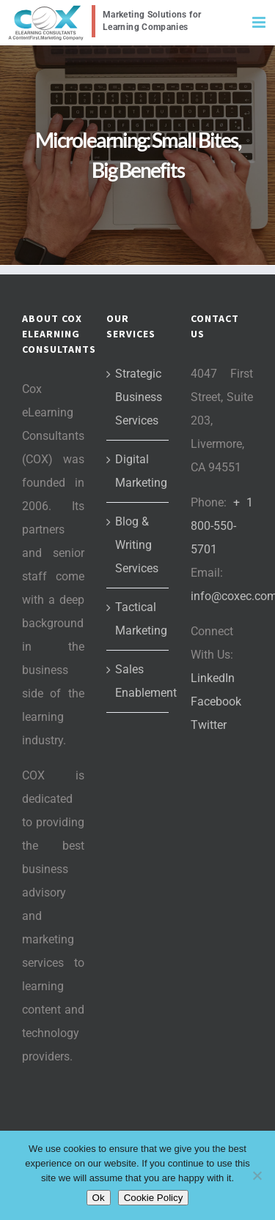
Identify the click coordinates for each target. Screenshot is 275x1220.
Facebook (216, 701)
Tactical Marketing (138, 618)
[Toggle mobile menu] (260, 22)
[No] (256, 1175)
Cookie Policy (153, 1197)
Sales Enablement (138, 681)
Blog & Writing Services (136, 544)
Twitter (209, 725)
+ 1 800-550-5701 (222, 525)
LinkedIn (213, 678)
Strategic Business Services (138, 397)
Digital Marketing (138, 471)
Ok (98, 1197)
